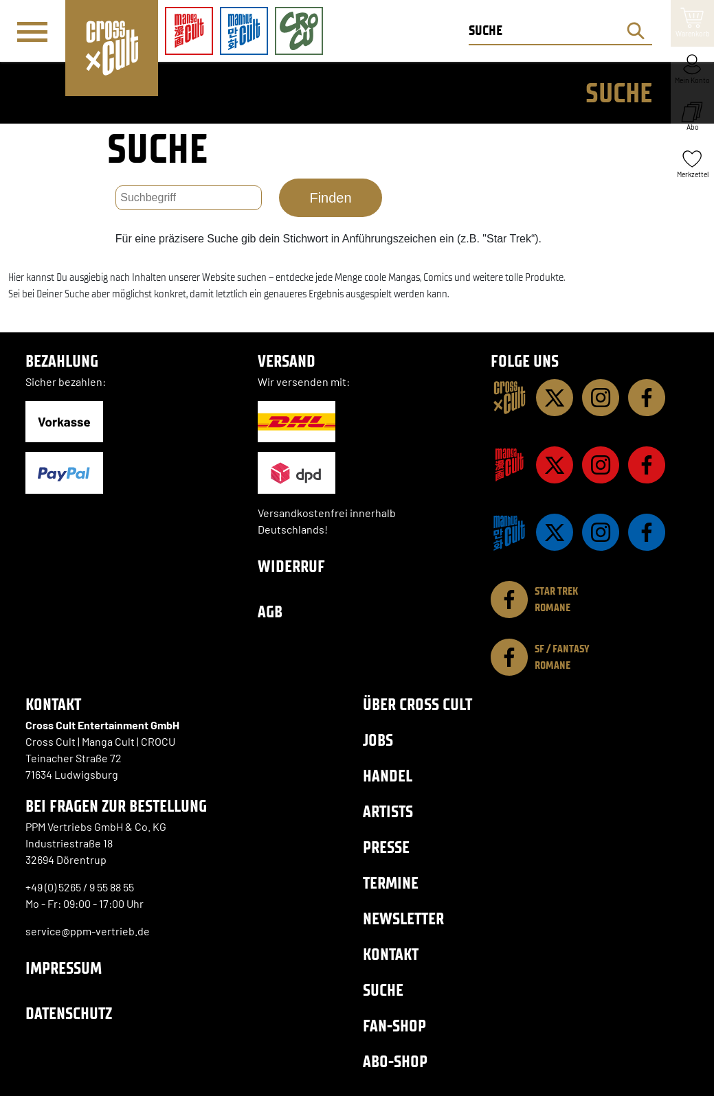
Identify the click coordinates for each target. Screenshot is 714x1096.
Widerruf (291, 566)
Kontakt (391, 954)
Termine (391, 883)
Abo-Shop (395, 1061)
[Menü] (32, 31)
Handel (387, 776)
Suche (383, 990)
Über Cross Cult (417, 704)
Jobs (378, 740)
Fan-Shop (394, 1026)
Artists (388, 811)
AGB (270, 611)
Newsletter (403, 918)
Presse (386, 847)
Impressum (63, 968)
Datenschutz (68, 1013)
